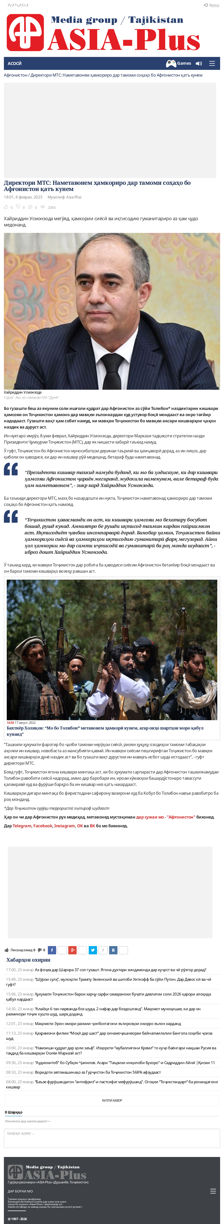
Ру (9, 5)
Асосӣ (15, 63)
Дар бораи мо (20, 1191)
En (23, 5)
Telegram (22, 826)
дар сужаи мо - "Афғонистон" (166, 817)
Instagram (64, 826)
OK (80, 826)
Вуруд (211, 5)
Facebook (42, 826)
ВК (92, 826)
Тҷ (16, 5)
